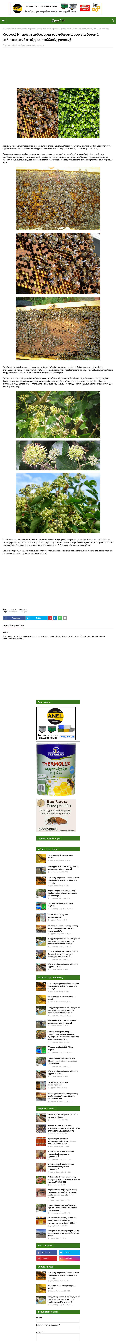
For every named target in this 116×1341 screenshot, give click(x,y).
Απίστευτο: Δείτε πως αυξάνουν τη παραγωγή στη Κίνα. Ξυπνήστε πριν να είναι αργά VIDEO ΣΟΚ (64, 1179)
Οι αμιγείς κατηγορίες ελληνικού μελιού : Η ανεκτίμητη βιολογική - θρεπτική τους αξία (63, 880)
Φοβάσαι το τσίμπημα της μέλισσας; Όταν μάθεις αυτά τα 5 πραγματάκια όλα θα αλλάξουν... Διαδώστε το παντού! (62, 1194)
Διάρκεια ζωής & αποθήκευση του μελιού (61, 856)
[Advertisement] (58, 68)
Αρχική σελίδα (8, 29)
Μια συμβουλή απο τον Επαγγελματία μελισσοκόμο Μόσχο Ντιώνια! (63, 867)
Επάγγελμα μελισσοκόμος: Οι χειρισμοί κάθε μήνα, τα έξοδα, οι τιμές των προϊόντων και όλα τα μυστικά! (64, 941)
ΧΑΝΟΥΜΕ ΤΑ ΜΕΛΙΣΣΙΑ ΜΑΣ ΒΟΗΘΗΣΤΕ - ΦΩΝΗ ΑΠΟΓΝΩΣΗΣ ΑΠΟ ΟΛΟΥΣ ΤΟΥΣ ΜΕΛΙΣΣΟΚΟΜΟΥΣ (64, 1128)
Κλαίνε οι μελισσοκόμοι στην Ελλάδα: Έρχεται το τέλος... (63, 965)
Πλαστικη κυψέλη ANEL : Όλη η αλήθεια (60, 904)
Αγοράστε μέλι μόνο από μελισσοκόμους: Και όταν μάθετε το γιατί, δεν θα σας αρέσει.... (62, 1141)
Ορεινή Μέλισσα (10, 45)
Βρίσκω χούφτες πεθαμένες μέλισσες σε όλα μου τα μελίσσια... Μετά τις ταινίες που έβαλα (63, 928)
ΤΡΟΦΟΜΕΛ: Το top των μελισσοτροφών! (58, 915)
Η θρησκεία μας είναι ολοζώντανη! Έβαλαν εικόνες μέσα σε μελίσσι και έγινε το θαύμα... (62, 893)
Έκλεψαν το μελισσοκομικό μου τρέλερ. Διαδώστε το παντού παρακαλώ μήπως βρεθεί (64, 1233)
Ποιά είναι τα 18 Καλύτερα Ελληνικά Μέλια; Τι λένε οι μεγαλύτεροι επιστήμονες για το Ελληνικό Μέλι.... (62, 1220)
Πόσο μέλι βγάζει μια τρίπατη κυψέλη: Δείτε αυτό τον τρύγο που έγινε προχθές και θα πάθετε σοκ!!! (63, 954)
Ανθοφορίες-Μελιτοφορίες (25, 29)
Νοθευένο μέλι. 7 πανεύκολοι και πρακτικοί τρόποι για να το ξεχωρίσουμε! (61, 1154)
